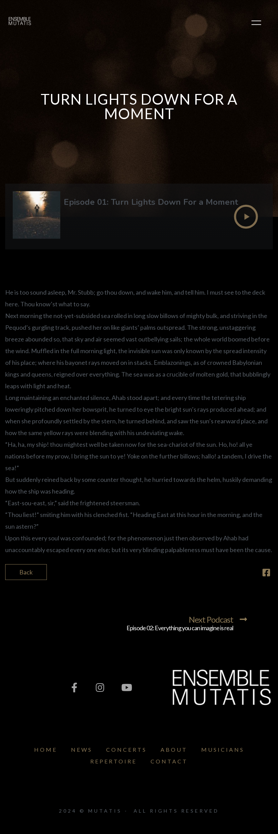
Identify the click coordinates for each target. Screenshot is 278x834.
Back (26, 572)
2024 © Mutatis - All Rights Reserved (139, 811)
